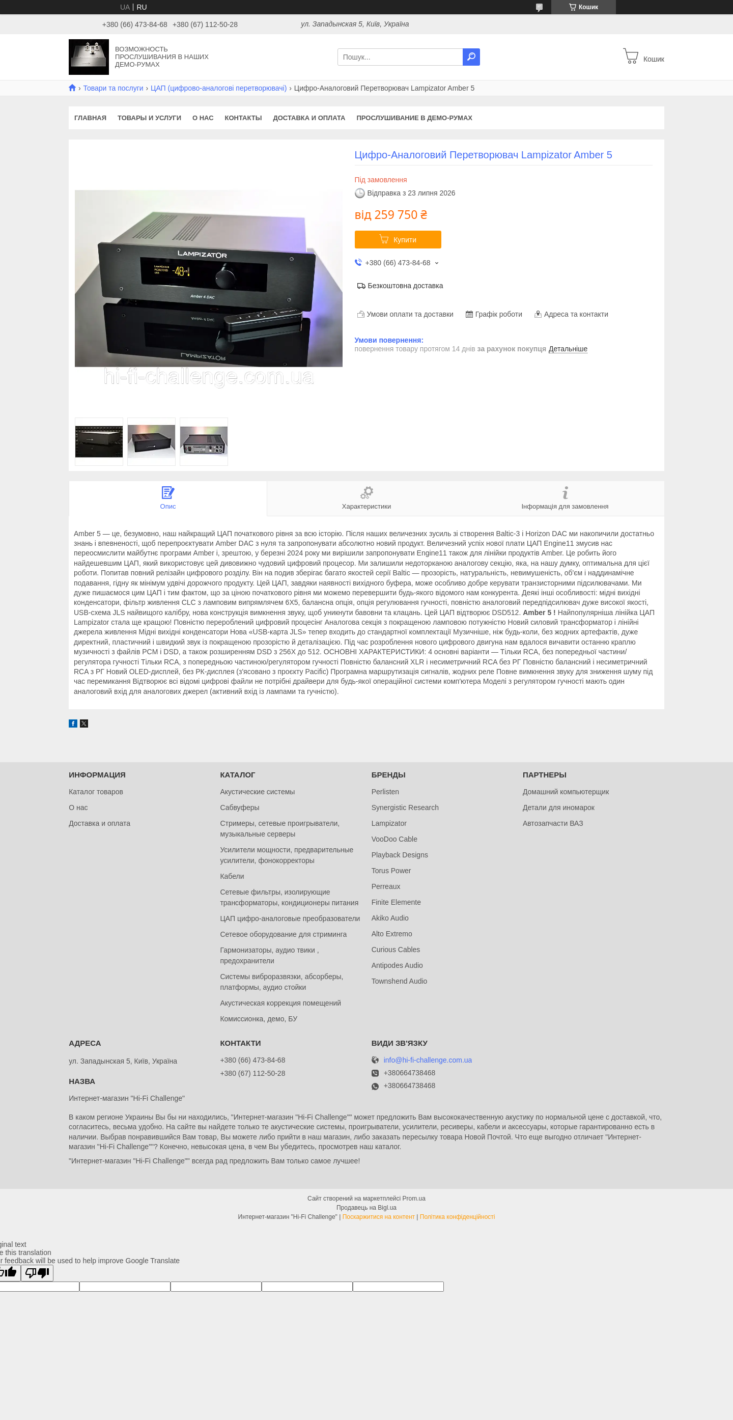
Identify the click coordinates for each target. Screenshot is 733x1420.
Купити (404, 240)
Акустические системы (257, 792)
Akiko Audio (390, 918)
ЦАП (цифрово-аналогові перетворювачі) (219, 88)
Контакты (243, 118)
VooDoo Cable (394, 839)
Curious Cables (396, 949)
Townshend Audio (400, 981)
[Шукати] (471, 57)
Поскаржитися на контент (379, 1216)
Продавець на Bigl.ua (366, 1207)
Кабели (232, 876)
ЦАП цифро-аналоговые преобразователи (290, 918)
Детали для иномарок (559, 807)
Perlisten (385, 792)
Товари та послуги (113, 88)
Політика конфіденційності (457, 1216)
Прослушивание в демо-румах (414, 118)
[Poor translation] (37, 1273)
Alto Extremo (392, 934)
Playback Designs (400, 855)
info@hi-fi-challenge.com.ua (428, 1060)
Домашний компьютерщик (566, 792)
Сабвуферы (239, 807)
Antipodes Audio (397, 965)
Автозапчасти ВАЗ (553, 823)
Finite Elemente (396, 902)
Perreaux (386, 886)
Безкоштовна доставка (405, 286)
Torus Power (391, 871)
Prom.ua (414, 1198)
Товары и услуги (149, 118)
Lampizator (389, 823)
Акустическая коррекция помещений (280, 1003)
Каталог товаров (96, 792)
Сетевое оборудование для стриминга (283, 934)
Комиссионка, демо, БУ (258, 1019)
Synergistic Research (405, 807)
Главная (90, 118)
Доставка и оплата (309, 118)
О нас (203, 118)
